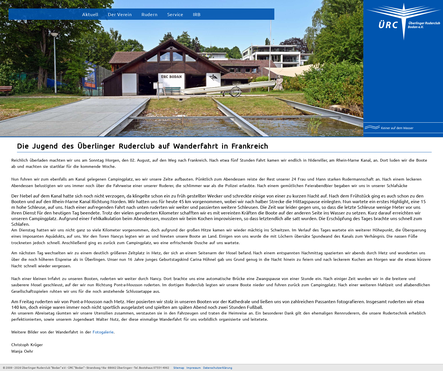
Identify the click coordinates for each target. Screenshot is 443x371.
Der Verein (120, 14)
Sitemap (178, 367)
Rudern (150, 14)
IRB (196, 14)
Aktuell (90, 14)
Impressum (193, 367)
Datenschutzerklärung (217, 367)
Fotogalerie (103, 331)
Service (175, 14)
